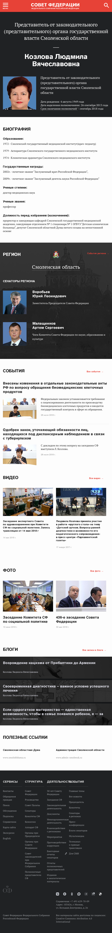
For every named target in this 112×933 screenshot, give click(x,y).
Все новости (75, 796)
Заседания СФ (54, 799)
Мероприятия (54, 836)
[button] (5, 6)
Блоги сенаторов (78, 830)
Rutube (93, 893)
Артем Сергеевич (48, 325)
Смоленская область (56, 267)
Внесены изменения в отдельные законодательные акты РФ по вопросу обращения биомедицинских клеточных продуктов (55, 387)
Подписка (8, 816)
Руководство (32, 799)
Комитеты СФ (32, 816)
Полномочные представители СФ (33, 875)
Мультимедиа (76, 836)
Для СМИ (74, 853)
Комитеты (74, 807)
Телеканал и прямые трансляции (75, 844)
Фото (9, 570)
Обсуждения (9, 810)
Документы (53, 813)
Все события (94, 371)
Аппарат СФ (31, 827)
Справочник (9, 821)
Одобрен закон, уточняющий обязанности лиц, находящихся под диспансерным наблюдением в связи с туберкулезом (53, 434)
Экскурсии (8, 832)
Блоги (10, 649)
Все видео (95, 478)
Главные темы (76, 791)
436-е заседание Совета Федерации (77, 619)
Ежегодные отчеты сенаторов (53, 854)
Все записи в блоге (93, 650)
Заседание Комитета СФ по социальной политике (25, 619)
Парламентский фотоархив (100, 894)
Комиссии (30, 821)
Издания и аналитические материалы (56, 878)
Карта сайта (9, 827)
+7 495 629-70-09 (79, 901)
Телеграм (86, 893)
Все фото (95, 571)
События (14, 370)
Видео (10, 477)
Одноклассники (71, 894)
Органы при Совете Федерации (31, 844)
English (7, 838)
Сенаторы (30, 810)
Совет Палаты (32, 805)
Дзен (64, 893)
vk (57, 893)
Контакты (8, 791)
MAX (78, 893)
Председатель (76, 802)
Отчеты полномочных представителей (55, 866)
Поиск (6, 805)
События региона (97, 253)
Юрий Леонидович (49, 294)
